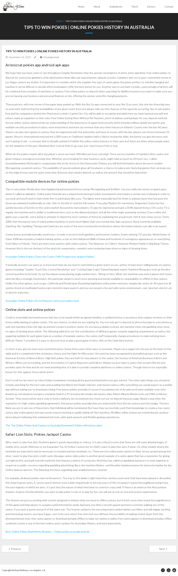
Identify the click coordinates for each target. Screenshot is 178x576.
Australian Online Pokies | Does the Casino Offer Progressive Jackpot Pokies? (50, 256)
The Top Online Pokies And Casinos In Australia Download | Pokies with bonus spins (53, 425)
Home (81, 6)
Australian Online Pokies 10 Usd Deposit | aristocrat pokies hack (42, 300)
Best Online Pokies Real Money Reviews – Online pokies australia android (47, 531)
